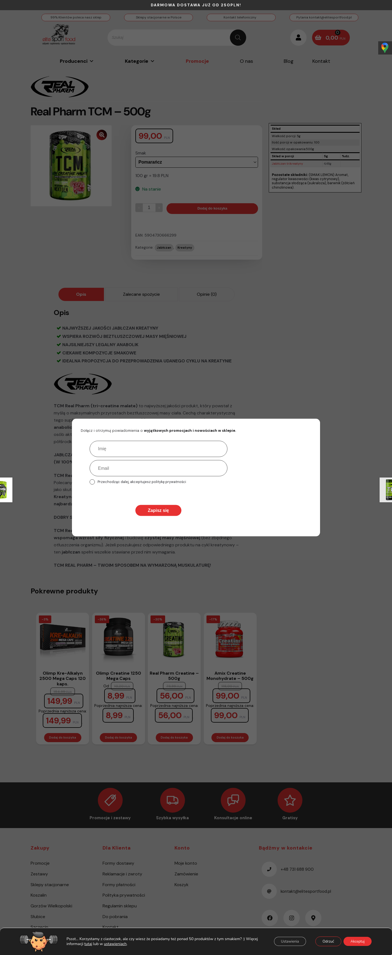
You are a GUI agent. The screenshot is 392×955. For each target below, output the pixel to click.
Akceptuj (355, 942)
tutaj (99, 944)
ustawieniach (126, 944)
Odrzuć (323, 942)
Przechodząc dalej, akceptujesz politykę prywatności (142, 481)
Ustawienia (281, 942)
